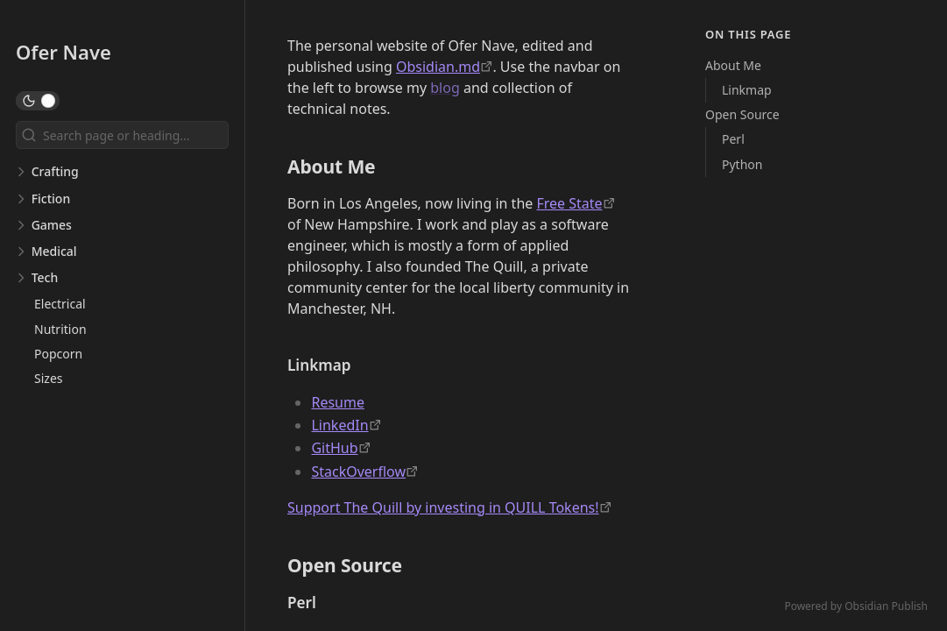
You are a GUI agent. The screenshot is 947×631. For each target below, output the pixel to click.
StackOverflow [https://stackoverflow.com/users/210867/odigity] (358, 471)
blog (445, 87)
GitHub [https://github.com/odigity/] (334, 447)
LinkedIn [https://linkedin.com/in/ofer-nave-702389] (339, 425)
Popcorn (58, 353)
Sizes (48, 378)
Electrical (60, 303)
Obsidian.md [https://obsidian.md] (438, 66)
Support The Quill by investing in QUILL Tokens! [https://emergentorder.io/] (443, 507)
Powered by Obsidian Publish (856, 606)
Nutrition (60, 329)
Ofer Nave (63, 52)
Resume (337, 402)
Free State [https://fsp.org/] (569, 203)
